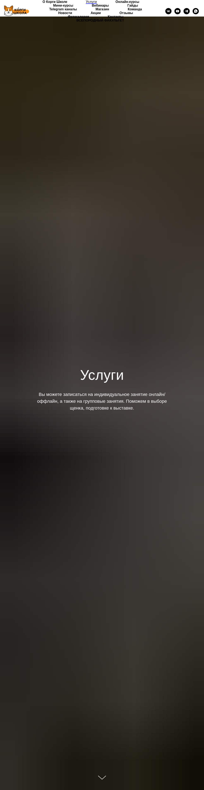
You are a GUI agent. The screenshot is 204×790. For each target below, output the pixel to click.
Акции (96, 13)
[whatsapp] (196, 11)
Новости (65, 13)
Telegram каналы (63, 9)
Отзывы (126, 13)
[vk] (168, 11)
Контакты (115, 16)
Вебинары (100, 5)
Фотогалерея (78, 16)
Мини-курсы (63, 5)
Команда (135, 9)
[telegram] (187, 11)
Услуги (91, 2)
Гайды (132, 5)
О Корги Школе (55, 2)
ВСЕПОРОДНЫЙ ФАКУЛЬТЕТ (100, 20)
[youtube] (177, 11)
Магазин (102, 9)
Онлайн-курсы (127, 2)
